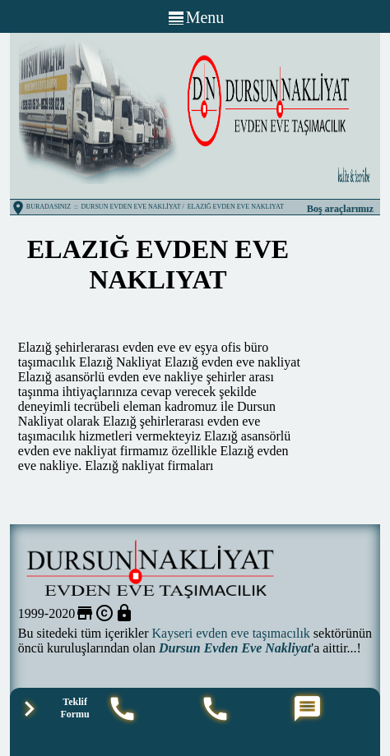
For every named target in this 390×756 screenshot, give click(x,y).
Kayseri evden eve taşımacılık (230, 633)
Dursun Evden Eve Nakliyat (235, 648)
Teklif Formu (74, 708)
